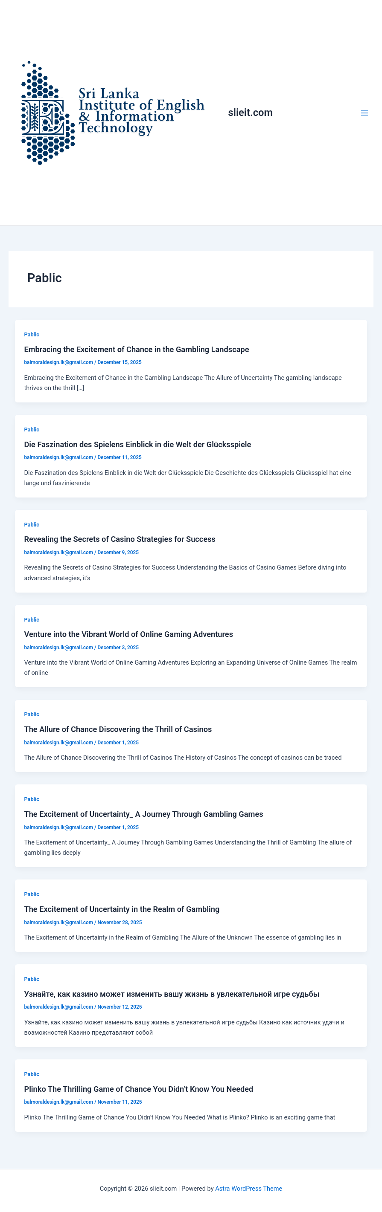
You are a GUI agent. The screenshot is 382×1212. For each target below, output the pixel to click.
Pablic (31, 334)
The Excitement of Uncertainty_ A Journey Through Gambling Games (143, 814)
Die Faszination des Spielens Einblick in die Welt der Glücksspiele (137, 444)
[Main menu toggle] (364, 113)
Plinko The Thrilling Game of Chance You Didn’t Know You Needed (138, 1089)
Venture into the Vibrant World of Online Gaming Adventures (128, 634)
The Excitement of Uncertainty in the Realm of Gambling (121, 909)
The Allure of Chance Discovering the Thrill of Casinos (118, 729)
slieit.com (250, 113)
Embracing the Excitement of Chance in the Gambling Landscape (136, 349)
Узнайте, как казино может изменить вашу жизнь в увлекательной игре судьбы (171, 993)
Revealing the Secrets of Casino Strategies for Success (119, 539)
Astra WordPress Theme (248, 1188)
